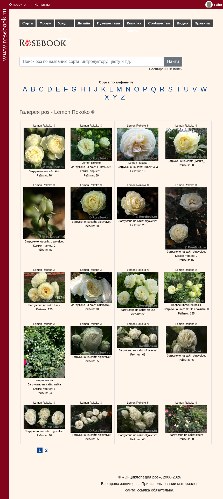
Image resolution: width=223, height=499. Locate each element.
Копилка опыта (134, 24)
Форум (45, 23)
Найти (173, 61)
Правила (202, 23)
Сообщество (159, 23)
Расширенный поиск (165, 69)
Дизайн (84, 23)
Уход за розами (64, 24)
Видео (182, 23)
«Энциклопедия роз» (141, 477)
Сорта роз (27, 24)
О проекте (17, 4)
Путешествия (108, 23)
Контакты (42, 4)
